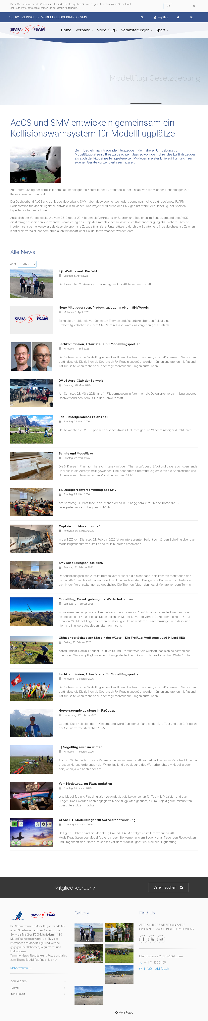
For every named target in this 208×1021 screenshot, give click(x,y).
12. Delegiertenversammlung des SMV (88, 490)
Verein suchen (168, 887)
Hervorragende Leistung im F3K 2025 (87, 710)
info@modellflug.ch (154, 968)
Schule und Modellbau (76, 453)
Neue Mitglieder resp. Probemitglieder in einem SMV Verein (104, 307)
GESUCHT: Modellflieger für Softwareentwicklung (97, 820)
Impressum (18, 983)
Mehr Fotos (123, 934)
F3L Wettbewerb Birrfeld (78, 271)
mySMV (161, 17)
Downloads (19, 971)
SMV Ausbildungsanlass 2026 (81, 563)
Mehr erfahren (21, 958)
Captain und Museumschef (79, 526)
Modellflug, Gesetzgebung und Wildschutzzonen (96, 599)
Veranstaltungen (135, 30)
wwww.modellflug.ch (125, 1006)
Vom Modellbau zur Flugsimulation (85, 783)
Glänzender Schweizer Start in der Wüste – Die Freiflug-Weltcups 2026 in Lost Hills (122, 638)
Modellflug (106, 30)
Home (66, 30)
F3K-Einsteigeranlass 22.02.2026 (83, 417)
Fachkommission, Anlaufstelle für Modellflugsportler (99, 344)
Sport (160, 30)
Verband (83, 30)
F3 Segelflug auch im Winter (80, 747)
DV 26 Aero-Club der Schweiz (81, 380)
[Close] (194, 6)
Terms (15, 977)
